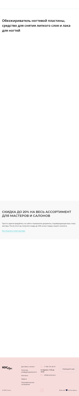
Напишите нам (68, 369)
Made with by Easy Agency (68, 390)
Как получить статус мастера (13, 231)
